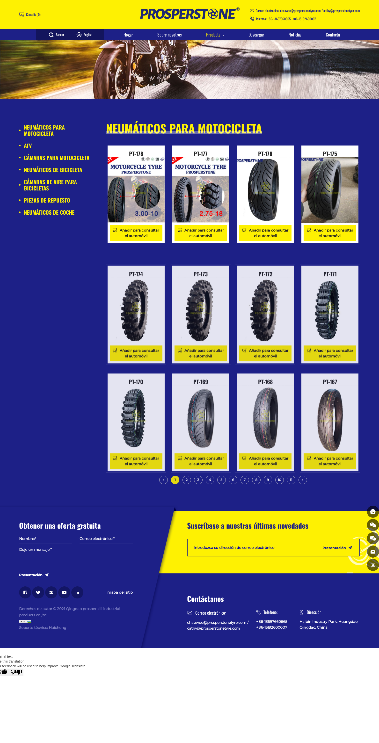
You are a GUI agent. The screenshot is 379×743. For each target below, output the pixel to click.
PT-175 (330, 153)
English (88, 34)
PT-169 (200, 433)
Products (213, 34)
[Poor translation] (16, 672)
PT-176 (265, 153)
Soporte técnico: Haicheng (42, 627)
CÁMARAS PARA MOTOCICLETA (56, 157)
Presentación (31, 575)
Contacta (333, 34)
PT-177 (201, 153)
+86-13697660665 (279, 18)
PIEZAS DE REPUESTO (47, 200)
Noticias (295, 34)
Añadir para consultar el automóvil (139, 233)
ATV (28, 145)
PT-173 (201, 325)
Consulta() (33, 14)
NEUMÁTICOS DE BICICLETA (53, 170)
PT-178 (136, 153)
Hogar (128, 34)
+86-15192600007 (304, 18)
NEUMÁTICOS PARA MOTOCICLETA (44, 130)
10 (279, 484)
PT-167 (330, 433)
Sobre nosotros (169, 34)
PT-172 (265, 325)
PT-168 (265, 433)
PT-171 (330, 325)
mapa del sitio (120, 592)
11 (291, 484)
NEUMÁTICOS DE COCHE (49, 212)
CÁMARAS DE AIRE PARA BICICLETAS (50, 185)
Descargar (256, 34)
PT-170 (136, 433)
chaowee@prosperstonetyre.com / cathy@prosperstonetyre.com (320, 10)
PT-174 (136, 325)
